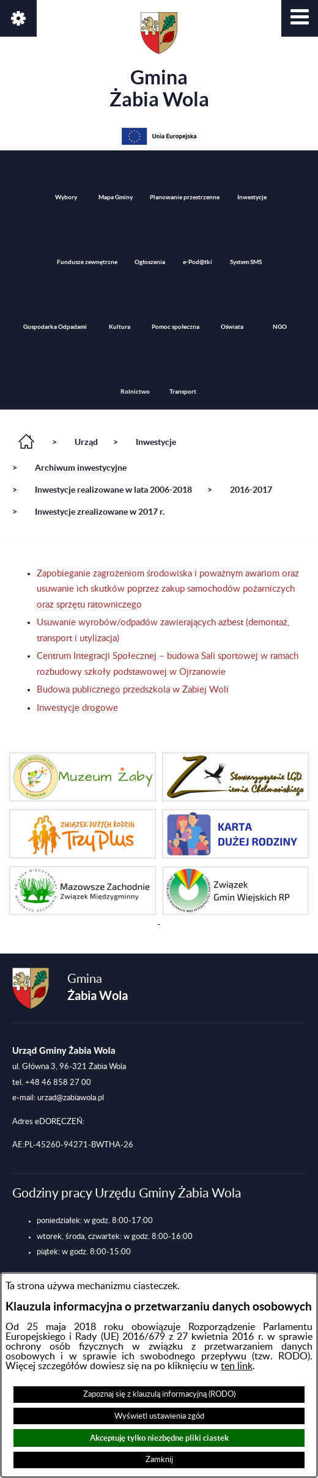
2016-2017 (251, 490)
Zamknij (159, 1459)
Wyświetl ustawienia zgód (159, 1416)
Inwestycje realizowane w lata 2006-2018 (113, 490)
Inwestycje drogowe (77, 708)
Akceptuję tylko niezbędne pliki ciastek (159, 1438)
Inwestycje (156, 442)
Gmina (159, 61)
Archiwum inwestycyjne (81, 467)
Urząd (86, 442)
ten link (237, 1366)
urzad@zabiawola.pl (70, 1097)
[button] (299, 18)
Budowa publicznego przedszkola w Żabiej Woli (133, 689)
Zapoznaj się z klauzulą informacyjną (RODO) (159, 1394)
